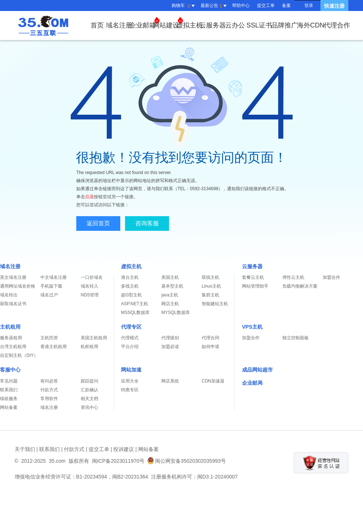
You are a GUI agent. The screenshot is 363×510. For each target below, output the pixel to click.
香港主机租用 (53, 346)
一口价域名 (92, 277)
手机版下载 (51, 286)
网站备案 (9, 407)
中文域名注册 (53, 277)
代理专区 (131, 327)
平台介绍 (130, 346)
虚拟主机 (189, 25)
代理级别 (170, 337)
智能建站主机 (215, 303)
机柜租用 (89, 346)
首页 (97, 25)
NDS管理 (90, 295)
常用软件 (49, 398)
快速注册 (334, 6)
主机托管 (49, 337)
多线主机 (130, 286)
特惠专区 (130, 389)
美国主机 (170, 277)
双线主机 (210, 277)
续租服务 (9, 398)
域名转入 (89, 286)
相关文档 (89, 398)
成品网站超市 (257, 370)
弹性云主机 (293, 277)
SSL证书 (259, 25)
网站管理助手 (255, 286)
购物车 (184, 6)
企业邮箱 (144, 23)
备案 (286, 5)
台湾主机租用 (13, 346)
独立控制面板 (295, 337)
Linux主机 (211, 286)
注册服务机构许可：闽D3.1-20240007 (194, 477)
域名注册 (119, 25)
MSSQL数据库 (135, 312)
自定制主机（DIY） (19, 355)
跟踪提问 (89, 381)
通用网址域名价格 (17, 286)
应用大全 (130, 381)
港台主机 (130, 277)
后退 (89, 196)
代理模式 (130, 337)
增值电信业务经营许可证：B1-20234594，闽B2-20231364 (81, 477)
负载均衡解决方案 (300, 286)
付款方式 (49, 389)
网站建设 (168, 23)
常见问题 (9, 381)
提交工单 (266, 5)
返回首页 (98, 223)
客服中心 (10, 370)
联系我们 (9, 389)
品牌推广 (284, 25)
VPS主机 (252, 327)
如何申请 (210, 346)
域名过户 (49, 295)
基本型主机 (172, 286)
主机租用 (10, 327)
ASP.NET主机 (134, 303)
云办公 (235, 25)
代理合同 (210, 337)
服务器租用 (11, 337)
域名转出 (9, 295)
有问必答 (49, 381)
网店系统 (170, 381)
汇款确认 (89, 389)
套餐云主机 (253, 277)
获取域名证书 (13, 303)
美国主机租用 (94, 337)
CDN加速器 (213, 381)
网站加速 (131, 370)
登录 (308, 5)
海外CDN (310, 25)
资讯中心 (89, 407)
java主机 (169, 295)
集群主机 (210, 295)
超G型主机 (131, 295)
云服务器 (212, 25)
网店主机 (170, 303)
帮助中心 (241, 5)
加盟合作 (331, 277)
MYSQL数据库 (175, 312)
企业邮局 (252, 383)
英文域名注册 (13, 277)
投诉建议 (123, 449)
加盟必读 (170, 346)
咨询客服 (147, 223)
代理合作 (337, 25)
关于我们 (25, 449)
